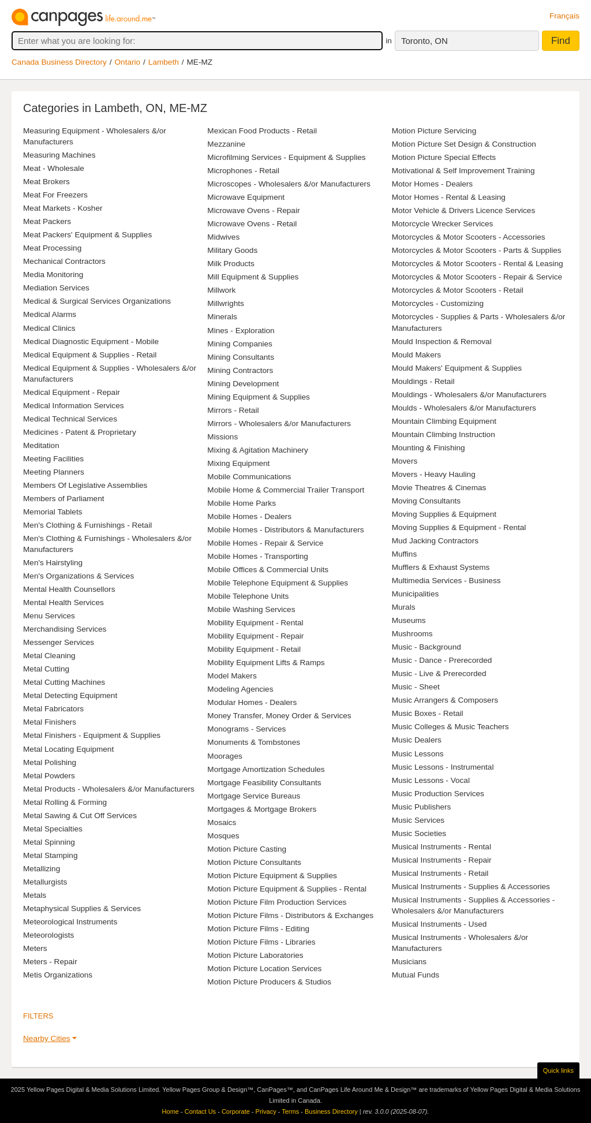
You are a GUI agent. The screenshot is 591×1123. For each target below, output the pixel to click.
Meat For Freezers (55, 195)
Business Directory (331, 1111)
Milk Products (231, 263)
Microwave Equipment (246, 197)
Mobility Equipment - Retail (254, 649)
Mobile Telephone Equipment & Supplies (277, 583)
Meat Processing (52, 248)
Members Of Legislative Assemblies (85, 485)
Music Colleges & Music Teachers (450, 726)
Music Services (418, 820)
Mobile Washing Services (251, 609)
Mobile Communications (249, 476)
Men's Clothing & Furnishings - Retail (87, 525)
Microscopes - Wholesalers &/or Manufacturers (289, 184)
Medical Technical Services (70, 419)
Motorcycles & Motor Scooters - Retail (457, 290)
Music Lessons (418, 753)
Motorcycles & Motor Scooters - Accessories (468, 237)
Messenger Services (58, 642)
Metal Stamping (50, 855)
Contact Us (200, 1111)
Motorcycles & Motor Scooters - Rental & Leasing (477, 263)
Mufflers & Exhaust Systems (441, 567)
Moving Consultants (426, 501)
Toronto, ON (424, 41)
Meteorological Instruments (70, 921)
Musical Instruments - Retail (440, 873)
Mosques (223, 835)
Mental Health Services (63, 602)
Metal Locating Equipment (68, 749)
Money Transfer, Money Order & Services (279, 715)
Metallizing (41, 868)
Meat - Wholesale (53, 168)
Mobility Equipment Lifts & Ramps (265, 662)
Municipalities (415, 594)
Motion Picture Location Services (264, 968)
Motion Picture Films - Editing (258, 928)
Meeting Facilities (53, 458)
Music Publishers (421, 807)
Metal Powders (49, 775)
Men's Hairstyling (53, 562)
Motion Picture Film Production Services (276, 902)
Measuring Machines (59, 155)
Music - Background (426, 647)
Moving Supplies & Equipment (444, 514)
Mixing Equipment (238, 463)
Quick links (558, 1070)
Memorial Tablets (53, 512)
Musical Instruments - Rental (441, 846)
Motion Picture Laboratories (255, 955)
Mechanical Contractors (64, 261)
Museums (409, 620)
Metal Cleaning (49, 655)
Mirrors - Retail (233, 410)
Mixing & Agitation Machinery (257, 450)
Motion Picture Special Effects (444, 157)
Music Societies (419, 833)
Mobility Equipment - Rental (255, 622)
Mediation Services (56, 287)
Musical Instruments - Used (439, 924)
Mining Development (243, 383)
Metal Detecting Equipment (70, 695)
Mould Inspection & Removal (442, 341)
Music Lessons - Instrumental (443, 767)
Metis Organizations (57, 975)
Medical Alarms (49, 314)
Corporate (236, 1111)
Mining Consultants (240, 357)
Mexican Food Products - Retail (262, 130)
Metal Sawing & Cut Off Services (80, 815)
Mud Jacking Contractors (435, 540)
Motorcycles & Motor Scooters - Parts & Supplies (477, 250)
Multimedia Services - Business (446, 580)
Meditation (41, 445)
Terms (290, 1111)
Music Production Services (438, 793)
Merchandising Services (64, 629)
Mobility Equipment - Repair (255, 636)
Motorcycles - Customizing (438, 303)
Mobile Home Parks (241, 503)
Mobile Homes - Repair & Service (265, 543)
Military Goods (232, 250)
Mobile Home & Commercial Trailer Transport (285, 490)
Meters (35, 948)
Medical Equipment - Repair (71, 392)
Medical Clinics (49, 328)
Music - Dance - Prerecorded (442, 660)
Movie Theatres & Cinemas (439, 487)
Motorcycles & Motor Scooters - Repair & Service (477, 277)
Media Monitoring (53, 274)
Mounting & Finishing (428, 447)
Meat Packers (47, 221)
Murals (404, 607)
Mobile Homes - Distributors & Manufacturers (285, 529)
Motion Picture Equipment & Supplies (271, 875)
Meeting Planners (53, 472)
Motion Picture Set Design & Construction (464, 144)
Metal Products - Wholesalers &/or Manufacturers (108, 789)
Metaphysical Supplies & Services (82, 908)
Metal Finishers (49, 722)
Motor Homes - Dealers (432, 184)
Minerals (222, 316)
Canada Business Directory (59, 62)
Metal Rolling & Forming (65, 802)
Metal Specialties (53, 828)
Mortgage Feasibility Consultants (264, 782)
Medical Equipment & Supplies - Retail (89, 354)
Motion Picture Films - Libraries (261, 942)
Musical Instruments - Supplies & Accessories (471, 886)
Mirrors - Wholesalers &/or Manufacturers (279, 423)
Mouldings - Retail (423, 381)
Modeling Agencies (240, 689)
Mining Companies (239, 343)
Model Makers (231, 675)
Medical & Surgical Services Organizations (97, 301)
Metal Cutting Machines (64, 682)
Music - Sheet (416, 686)
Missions (222, 436)
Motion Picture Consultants (254, 862)
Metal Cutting (46, 669)
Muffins (404, 554)
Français (564, 16)
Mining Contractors (240, 370)
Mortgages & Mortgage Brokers (261, 809)
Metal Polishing (49, 762)
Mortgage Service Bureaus (253, 796)
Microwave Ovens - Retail (252, 223)
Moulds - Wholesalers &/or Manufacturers (464, 408)
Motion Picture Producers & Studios (269, 982)
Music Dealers (417, 740)
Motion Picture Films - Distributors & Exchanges (290, 915)
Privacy (266, 1111)
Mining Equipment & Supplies (258, 397)
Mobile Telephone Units (248, 596)
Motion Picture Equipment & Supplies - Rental (286, 889)
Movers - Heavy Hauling (434, 474)
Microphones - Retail (243, 170)
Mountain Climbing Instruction (443, 434)
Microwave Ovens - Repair (253, 210)
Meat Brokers (46, 181)
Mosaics (221, 822)
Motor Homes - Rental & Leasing (449, 197)
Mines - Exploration (240, 330)
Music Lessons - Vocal (431, 780)
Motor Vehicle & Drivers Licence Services (464, 210)
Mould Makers (416, 354)
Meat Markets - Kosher (63, 208)
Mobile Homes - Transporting (257, 556)
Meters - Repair (50, 961)
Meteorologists (48, 935)
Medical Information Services (73, 405)
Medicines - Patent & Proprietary (79, 432)
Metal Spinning (49, 842)
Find (560, 40)
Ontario (128, 62)
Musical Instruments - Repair (442, 860)
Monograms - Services (246, 729)
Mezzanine (226, 144)
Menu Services (49, 615)
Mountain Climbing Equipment (444, 421)
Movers (405, 461)
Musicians (409, 961)
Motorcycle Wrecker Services (442, 223)
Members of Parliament (63, 498)
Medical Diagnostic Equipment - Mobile (91, 341)
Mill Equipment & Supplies (252, 277)
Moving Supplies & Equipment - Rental (459, 527)
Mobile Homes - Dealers (249, 516)
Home (170, 1111)
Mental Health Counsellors (69, 589)
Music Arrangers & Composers (445, 700)
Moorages (224, 756)
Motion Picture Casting (246, 849)
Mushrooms (412, 633)
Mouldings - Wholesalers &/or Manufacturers (469, 394)
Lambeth (163, 62)
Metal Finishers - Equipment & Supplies (91, 735)
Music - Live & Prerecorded (439, 673)
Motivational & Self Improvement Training (463, 170)
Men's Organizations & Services (78, 576)
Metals (34, 895)
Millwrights (225, 303)
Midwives (223, 237)
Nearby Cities (46, 1038)
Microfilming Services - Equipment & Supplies (286, 157)
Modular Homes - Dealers (252, 702)
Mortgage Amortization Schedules (265, 769)
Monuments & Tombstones (253, 742)
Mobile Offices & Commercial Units (267, 569)
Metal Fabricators (53, 708)
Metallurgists (45, 882)
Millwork (221, 290)
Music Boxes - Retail (427, 713)
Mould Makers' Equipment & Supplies (457, 368)
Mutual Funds (415, 975)
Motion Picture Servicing (434, 130)
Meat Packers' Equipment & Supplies (87, 234)
